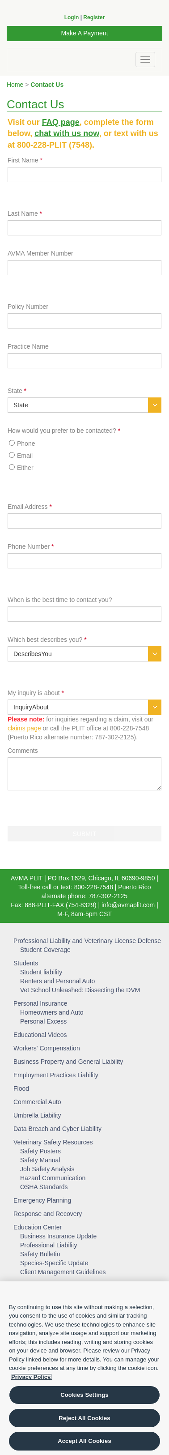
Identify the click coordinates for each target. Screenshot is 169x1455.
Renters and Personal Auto (57, 981)
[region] (84, 1368)
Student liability (41, 972)
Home (15, 84)
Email (25, 455)
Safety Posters (40, 1151)
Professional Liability (48, 1245)
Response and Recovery (47, 1213)
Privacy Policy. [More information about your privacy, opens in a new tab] (31, 1377)
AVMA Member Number (40, 253)
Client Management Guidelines (63, 1272)
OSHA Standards (44, 1186)
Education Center (37, 1227)
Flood (21, 1088)
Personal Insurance (40, 1003)
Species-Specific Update (54, 1263)
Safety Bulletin (40, 1254)
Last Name (25, 213)
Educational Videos (40, 1034)
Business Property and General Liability (68, 1061)
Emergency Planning (42, 1200)
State (17, 390)
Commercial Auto (37, 1101)
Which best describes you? (47, 639)
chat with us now (66, 133)
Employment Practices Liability (55, 1075)
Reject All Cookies (84, 1418)
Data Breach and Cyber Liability (57, 1128)
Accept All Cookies (84, 1441)
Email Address (30, 506)
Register (94, 17)
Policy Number (28, 306)
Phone (26, 443)
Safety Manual (40, 1160)
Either (25, 467)
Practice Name (28, 346)
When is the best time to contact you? (60, 599)
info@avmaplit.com (128, 905)
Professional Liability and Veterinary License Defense (87, 940)
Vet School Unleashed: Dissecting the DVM (80, 990)
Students (25, 963)
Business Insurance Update (58, 1236)
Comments (23, 750)
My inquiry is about (36, 692)
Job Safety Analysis (47, 1169)
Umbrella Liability (37, 1115)
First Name (25, 160)
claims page (24, 728)
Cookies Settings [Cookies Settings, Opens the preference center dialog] (84, 1394)
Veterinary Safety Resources (53, 1142)
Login (71, 17)
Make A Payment (84, 33)
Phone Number (31, 546)
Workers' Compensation (46, 1048)
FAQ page (61, 122)
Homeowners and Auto (52, 1012)
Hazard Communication (52, 1178)
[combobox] (84, 405)
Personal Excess (43, 1021)
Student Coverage (45, 949)
